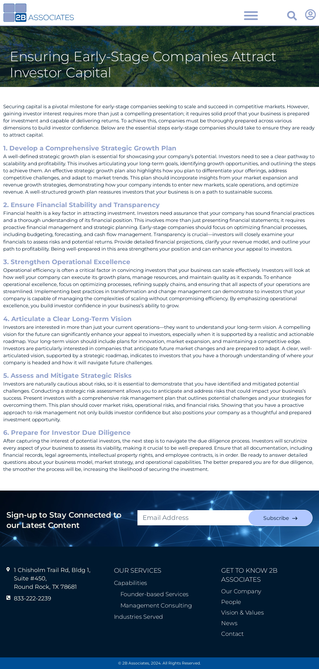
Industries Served (138, 616)
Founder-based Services (154, 594)
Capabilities (130, 583)
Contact (232, 633)
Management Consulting (156, 605)
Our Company (241, 591)
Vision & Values (242, 612)
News (229, 623)
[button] (292, 15)
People (231, 602)
